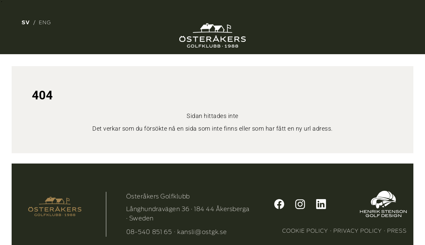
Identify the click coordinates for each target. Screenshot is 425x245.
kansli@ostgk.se (202, 231)
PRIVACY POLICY (357, 231)
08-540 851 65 (149, 231)
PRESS (397, 231)
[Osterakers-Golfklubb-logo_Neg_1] (212, 35)
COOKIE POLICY (305, 231)
